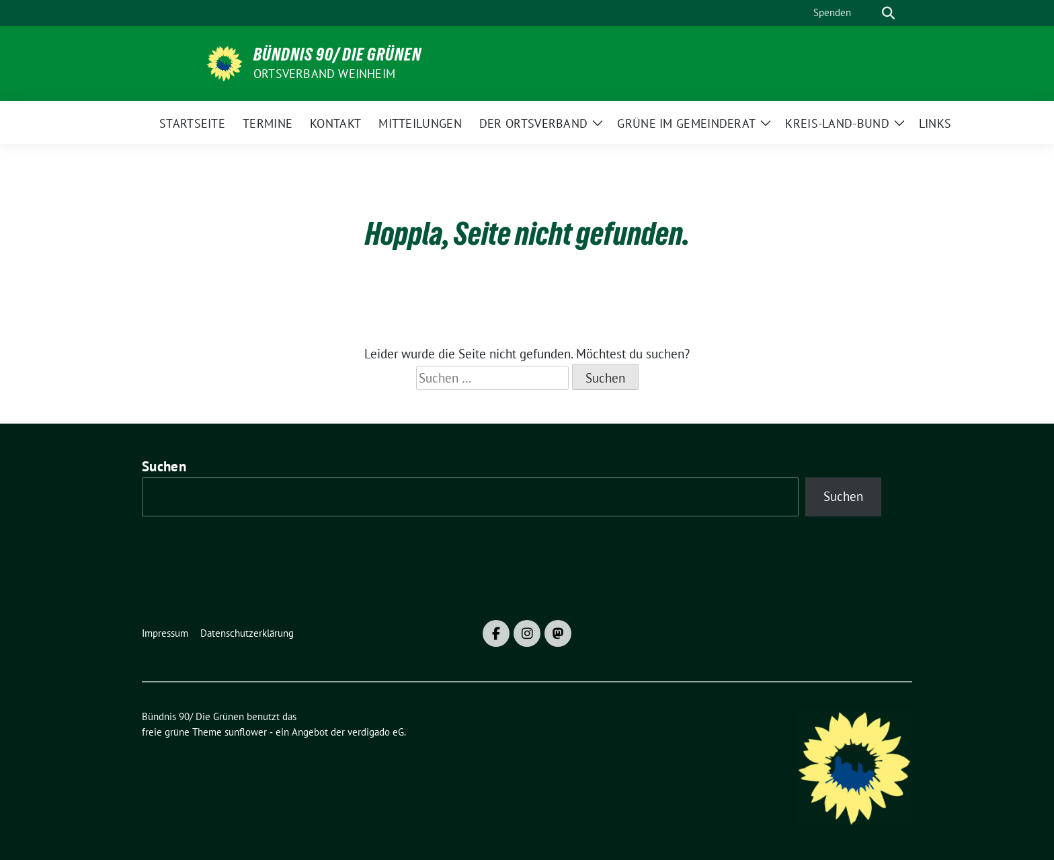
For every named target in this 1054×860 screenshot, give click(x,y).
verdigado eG (376, 732)
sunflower (246, 732)
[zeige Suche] (888, 13)
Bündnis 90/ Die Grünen (337, 54)
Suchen (164, 466)
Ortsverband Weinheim (324, 73)
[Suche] (869, 13)
